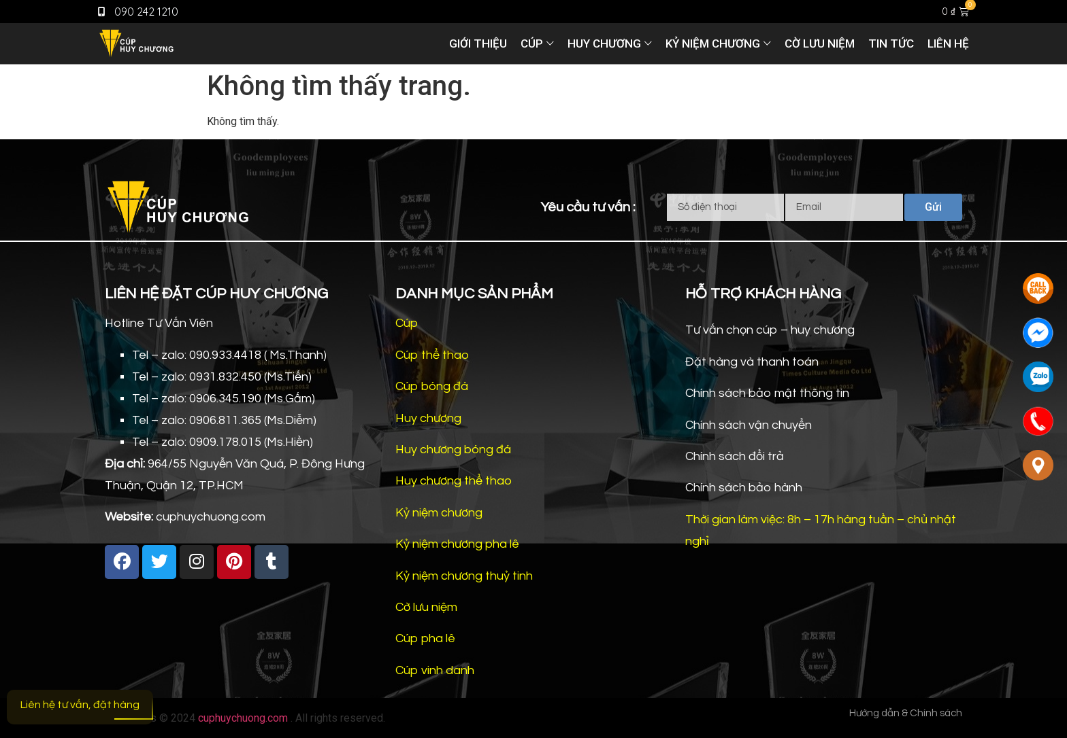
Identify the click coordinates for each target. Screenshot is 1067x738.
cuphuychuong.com (243, 717)
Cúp (532, 43)
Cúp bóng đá (431, 386)
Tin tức (891, 43)
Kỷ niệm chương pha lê (457, 544)
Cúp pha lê (425, 638)
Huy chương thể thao (453, 480)
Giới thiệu (478, 43)
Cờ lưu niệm (820, 43)
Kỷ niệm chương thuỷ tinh (464, 575)
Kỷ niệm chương (713, 43)
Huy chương (604, 43)
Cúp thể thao (432, 355)
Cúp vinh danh (434, 670)
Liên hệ (948, 43)
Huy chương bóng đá (453, 449)
